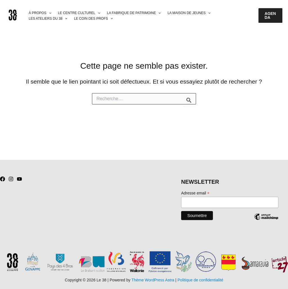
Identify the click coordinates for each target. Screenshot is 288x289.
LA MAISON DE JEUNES (189, 13)
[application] (48, 13)
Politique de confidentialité (200, 280)
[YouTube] (19, 179)
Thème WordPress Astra (152, 280)
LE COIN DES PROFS (93, 18)
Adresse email (195, 193)
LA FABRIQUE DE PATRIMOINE (134, 13)
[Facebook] (2, 179)
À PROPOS (40, 13)
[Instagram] (11, 179)
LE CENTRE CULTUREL (79, 13)
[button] (270, 15)
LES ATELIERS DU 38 (48, 18)
